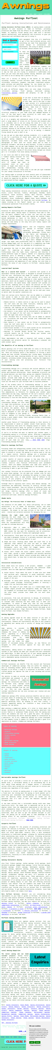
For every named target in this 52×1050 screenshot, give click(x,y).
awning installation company (36, 66)
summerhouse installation (10, 905)
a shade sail (26, 603)
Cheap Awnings (44, 1010)
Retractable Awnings (42, 1012)
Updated (15, 1036)
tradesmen (28, 898)
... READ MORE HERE (37, 440)
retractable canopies (9, 943)
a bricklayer (6, 910)
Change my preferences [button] (35, 1045)
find (6, 863)
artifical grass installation (36, 907)
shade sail (35, 601)
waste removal (7, 907)
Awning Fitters (7, 1016)
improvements (6, 896)
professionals (45, 885)
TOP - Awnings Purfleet (10, 1022)
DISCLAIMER (47, 14)
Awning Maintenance (43, 1018)
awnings (26, 84)
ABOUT (35, 14)
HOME (26, 14)
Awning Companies (15, 1010)
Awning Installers (43, 1007)
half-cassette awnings (42, 945)
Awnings (26, 1010)
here (30, 891)
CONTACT (40, 14)
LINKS (30, 14)
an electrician (35, 905)
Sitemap (2, 1036)
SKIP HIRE (37, 909)
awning (36, 27)
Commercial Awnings (9, 1012)
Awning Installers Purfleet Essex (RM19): (16, 27)
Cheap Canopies (25, 1012)
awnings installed (8, 876)
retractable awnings (42, 932)
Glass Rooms (24, 1005)
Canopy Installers (12, 1005)
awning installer (44, 46)
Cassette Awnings (37, 1008)
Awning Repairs (14, 1007)
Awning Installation (37, 1005)
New (11, 1036)
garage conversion (24, 912)
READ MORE (29, 820)
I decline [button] (37, 1042)
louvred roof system (23, 288)
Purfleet (44, 200)
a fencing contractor (30, 910)
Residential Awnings (9, 1014)
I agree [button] (31, 1042)
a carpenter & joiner (16, 909)
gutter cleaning (33, 903)
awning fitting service (32, 947)
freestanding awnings (9, 93)
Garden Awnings (23, 1008)
